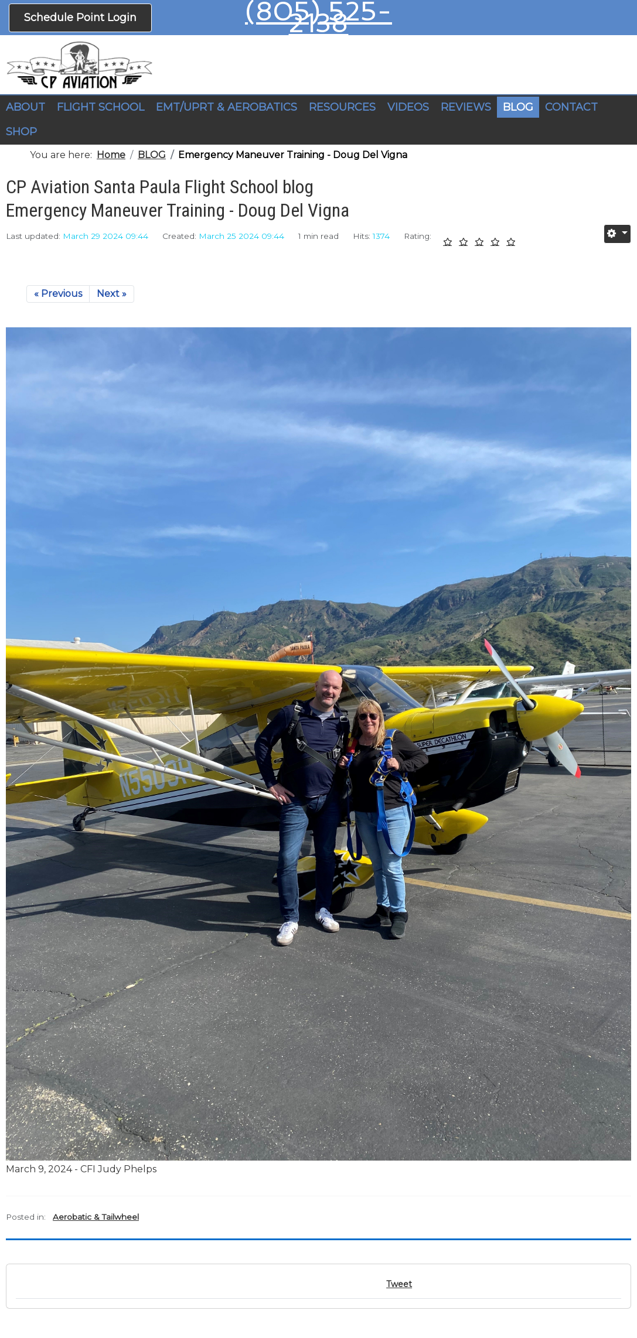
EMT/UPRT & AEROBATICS (226, 107)
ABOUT (25, 107)
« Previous (58, 293)
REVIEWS (466, 107)
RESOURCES (342, 107)
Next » (112, 293)
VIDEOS (408, 107)
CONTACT (571, 107)
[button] (100, 107)
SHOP (21, 131)
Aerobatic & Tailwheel (96, 1216)
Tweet (399, 1284)
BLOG (518, 107)
